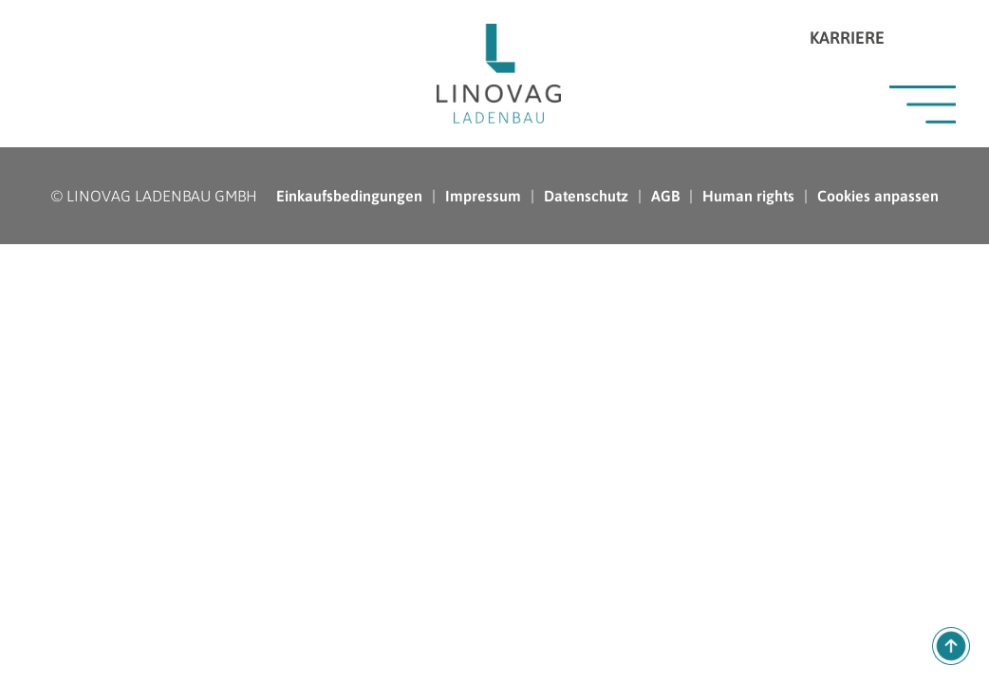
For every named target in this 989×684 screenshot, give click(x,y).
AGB (665, 195)
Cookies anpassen (878, 195)
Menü (922, 105)
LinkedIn (908, 38)
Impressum (483, 195)
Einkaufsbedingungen (349, 195)
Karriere (847, 38)
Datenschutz (586, 195)
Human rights (748, 195)
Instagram (941, 38)
